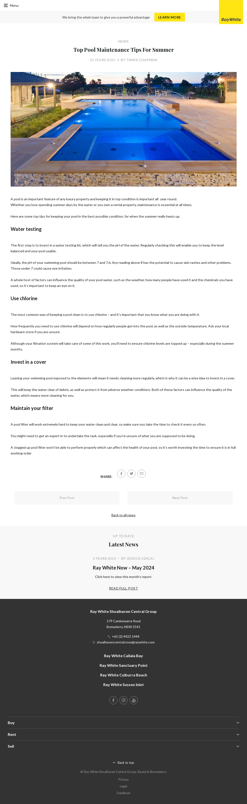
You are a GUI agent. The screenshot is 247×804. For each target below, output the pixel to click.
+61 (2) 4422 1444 (125, 636)
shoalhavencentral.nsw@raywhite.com (126, 642)
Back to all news (123, 515)
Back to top (126, 763)
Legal (123, 786)
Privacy (123, 779)
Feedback (123, 793)
